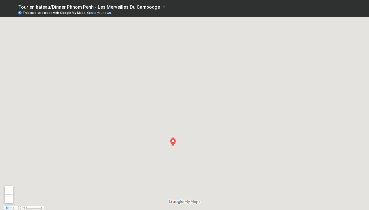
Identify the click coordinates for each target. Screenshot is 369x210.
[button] (173, 142)
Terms (10, 207)
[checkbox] (164, 6)
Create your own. (99, 13)
